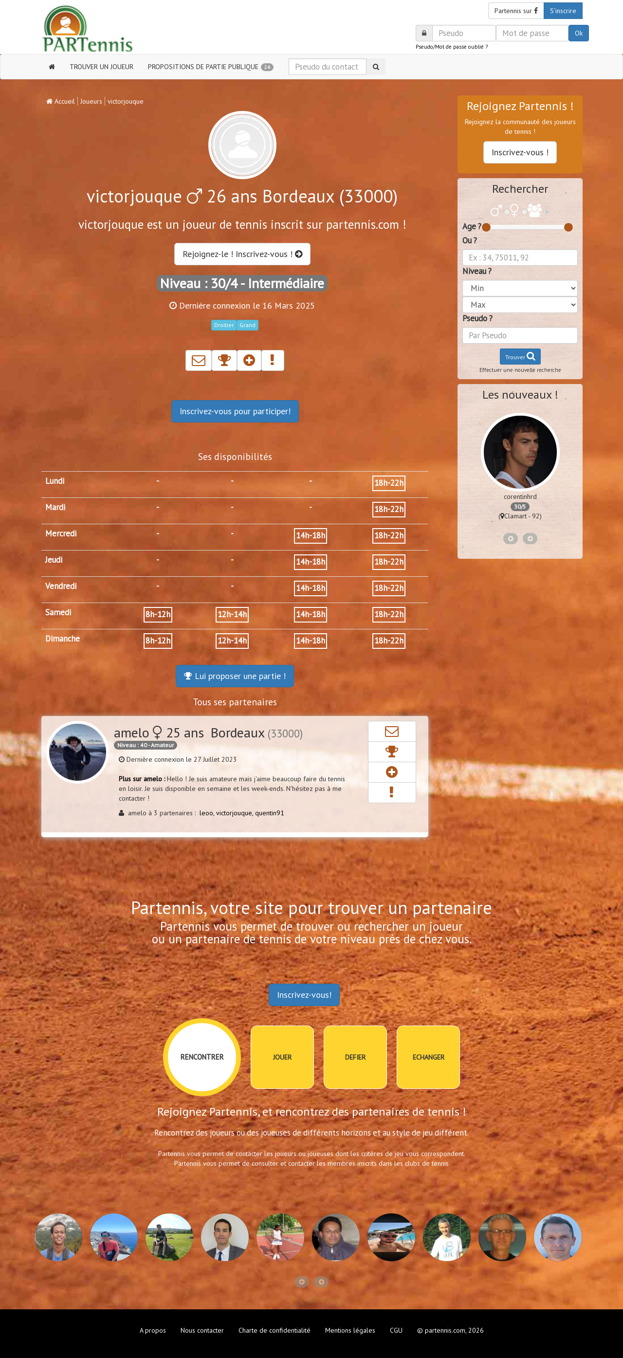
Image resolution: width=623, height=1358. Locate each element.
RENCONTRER (202, 1057)
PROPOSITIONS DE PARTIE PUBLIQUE (211, 66)
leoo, (208, 812)
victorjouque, (235, 812)
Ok (579, 33)
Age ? (471, 226)
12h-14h (232, 614)
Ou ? (469, 240)
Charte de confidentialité (274, 1330)
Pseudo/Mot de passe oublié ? (452, 46)
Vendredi (60, 586)
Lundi (54, 481)
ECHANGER (428, 1057)
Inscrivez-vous (235, 411)
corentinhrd (520, 496)
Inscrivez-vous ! (520, 152)
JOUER (282, 1057)
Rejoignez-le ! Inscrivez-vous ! (242, 253)
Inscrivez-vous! (304, 994)
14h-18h (310, 535)
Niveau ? (477, 271)
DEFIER (355, 1057)
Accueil (60, 101)
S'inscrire (563, 10)
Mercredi (60, 533)
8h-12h (158, 614)
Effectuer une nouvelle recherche (520, 370)
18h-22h (388, 482)
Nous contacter (202, 1330)
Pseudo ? (477, 318)
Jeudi (53, 559)
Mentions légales (350, 1330)
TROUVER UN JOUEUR (101, 66)
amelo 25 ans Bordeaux (208, 732)
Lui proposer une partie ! (235, 675)
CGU (396, 1330)
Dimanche (62, 638)
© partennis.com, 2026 (450, 1330)
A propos (153, 1330)
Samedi (58, 612)
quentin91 (269, 812)
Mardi (55, 507)
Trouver (520, 356)
